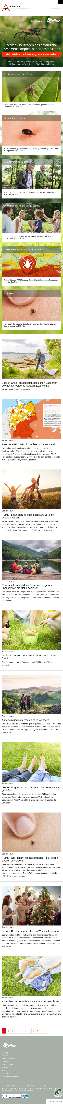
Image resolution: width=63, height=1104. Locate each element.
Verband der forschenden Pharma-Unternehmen (26, 1088)
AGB (4, 1070)
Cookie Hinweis (8, 1059)
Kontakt (5, 1053)
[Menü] (60, 2)
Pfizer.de (5, 1062)
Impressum (6, 1056)
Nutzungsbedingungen (10, 1076)
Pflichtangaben (7, 1064)
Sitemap (5, 1067)
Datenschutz (6, 1073)
